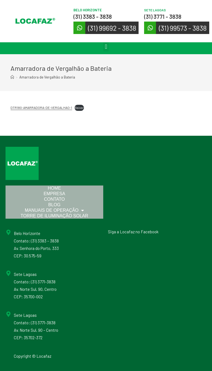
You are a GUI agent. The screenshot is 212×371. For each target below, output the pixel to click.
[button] (105, 46)
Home (54, 188)
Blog (54, 204)
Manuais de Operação (54, 210)
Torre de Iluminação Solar (54, 215)
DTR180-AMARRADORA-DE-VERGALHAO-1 (41, 107)
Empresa (54, 193)
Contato (54, 199)
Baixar (79, 107)
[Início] (12, 77)
